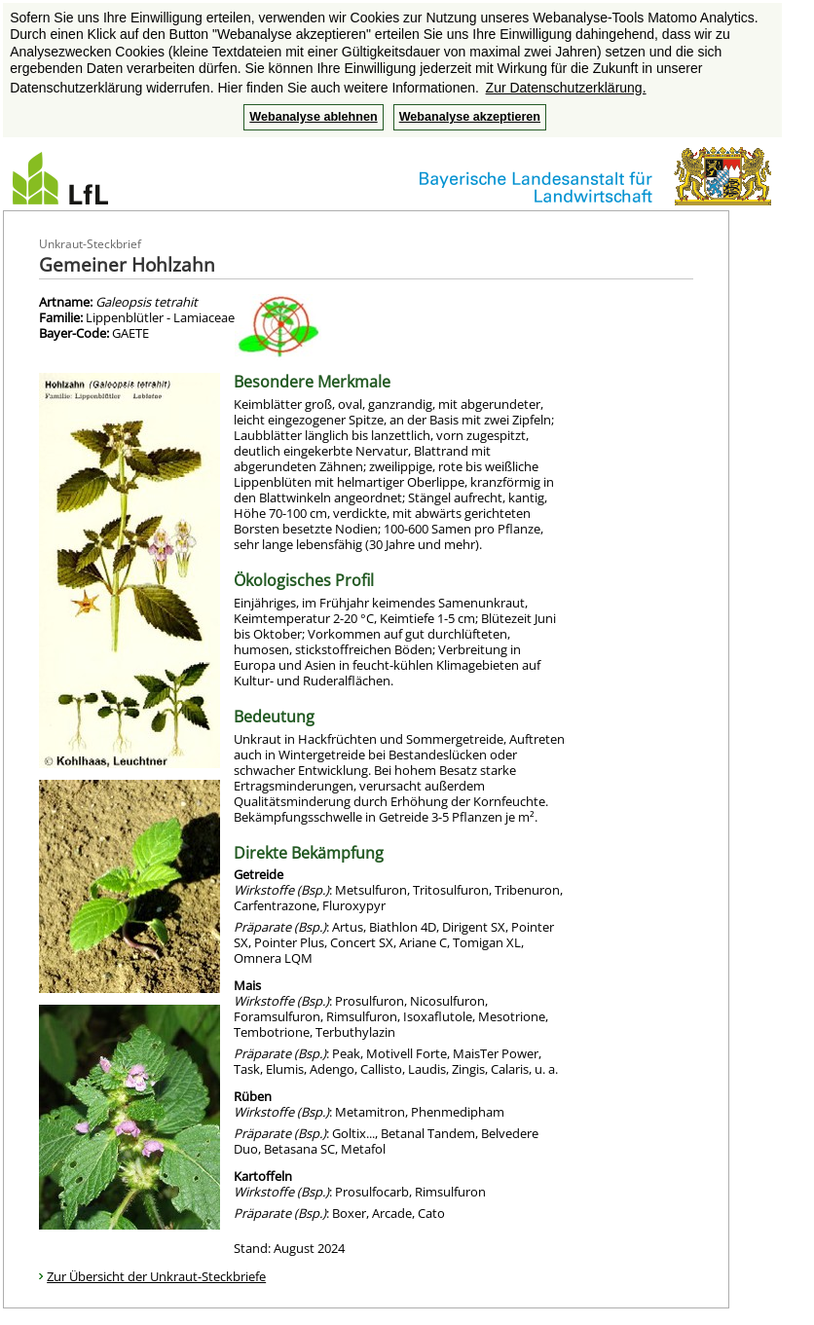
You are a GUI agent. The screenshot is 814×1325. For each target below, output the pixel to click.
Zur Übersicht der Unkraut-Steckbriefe (156, 1276)
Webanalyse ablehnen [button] (313, 117)
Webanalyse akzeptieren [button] (469, 117)
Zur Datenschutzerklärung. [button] (566, 87)
